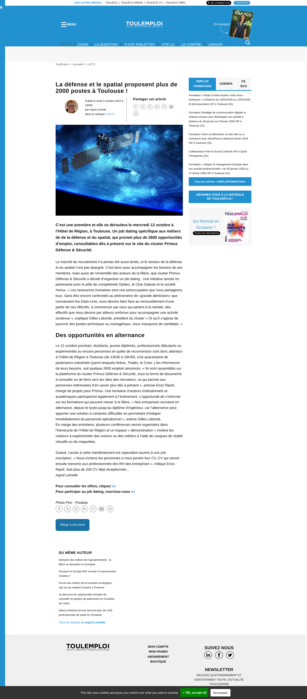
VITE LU (172, 47)
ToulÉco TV (153, 2)
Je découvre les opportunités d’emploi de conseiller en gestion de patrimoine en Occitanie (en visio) (84, 602)
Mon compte (158, 649)
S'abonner (241, 2)
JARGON (221, 47)
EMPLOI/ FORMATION (202, 86)
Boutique (158, 664)
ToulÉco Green (131, 2)
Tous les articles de (83, 625)
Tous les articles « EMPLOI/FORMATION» (220, 184)
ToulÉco (110, 2)
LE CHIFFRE (196, 47)
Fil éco (243, 86)
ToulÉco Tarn (174, 2)
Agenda (226, 86)
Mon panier (158, 654)
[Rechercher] (247, 45)
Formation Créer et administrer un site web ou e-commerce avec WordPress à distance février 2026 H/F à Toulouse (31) (220, 141)
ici (114, 488)
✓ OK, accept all (194, 692)
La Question (108, 47)
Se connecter (219, 2)
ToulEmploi (62, 66)
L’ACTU (65, 47)
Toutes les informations (207, 235)
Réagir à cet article (73, 527)
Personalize (220, 692)
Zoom (84, 47)
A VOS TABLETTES (142, 47)
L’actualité (78, 66)
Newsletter (219, 672)
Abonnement (158, 659)
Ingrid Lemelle (97, 111)
